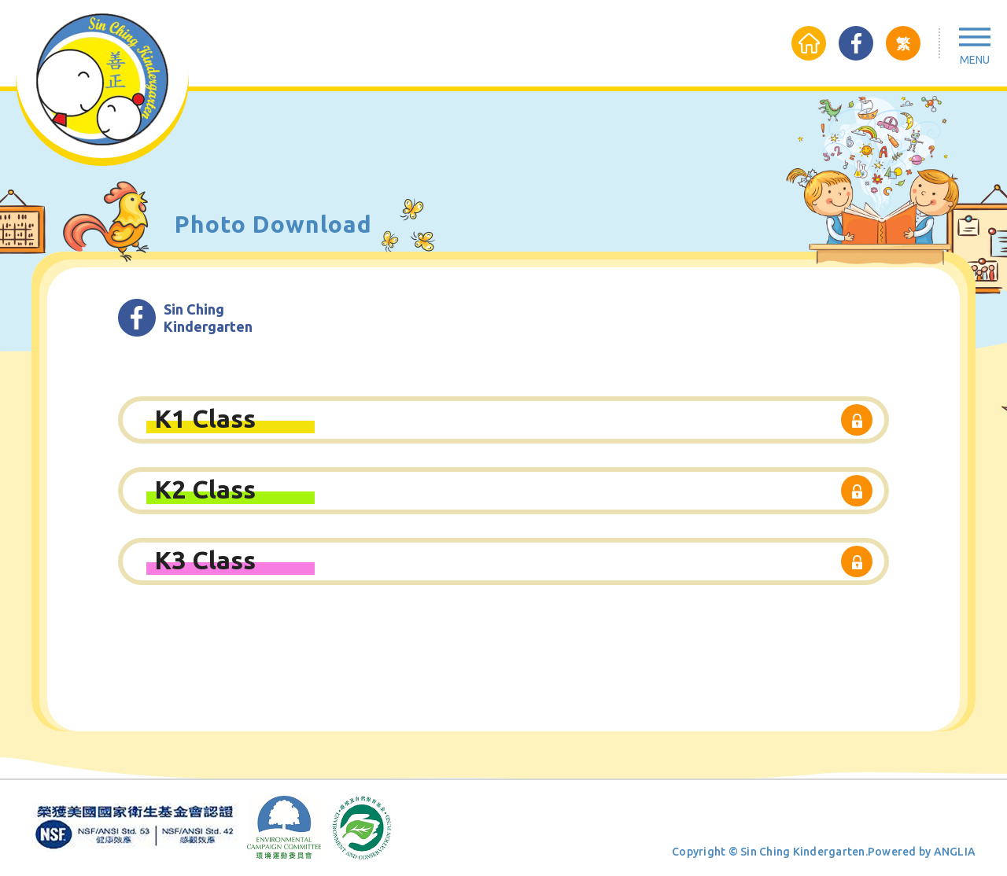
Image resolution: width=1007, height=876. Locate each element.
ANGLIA (955, 851)
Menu (975, 59)
